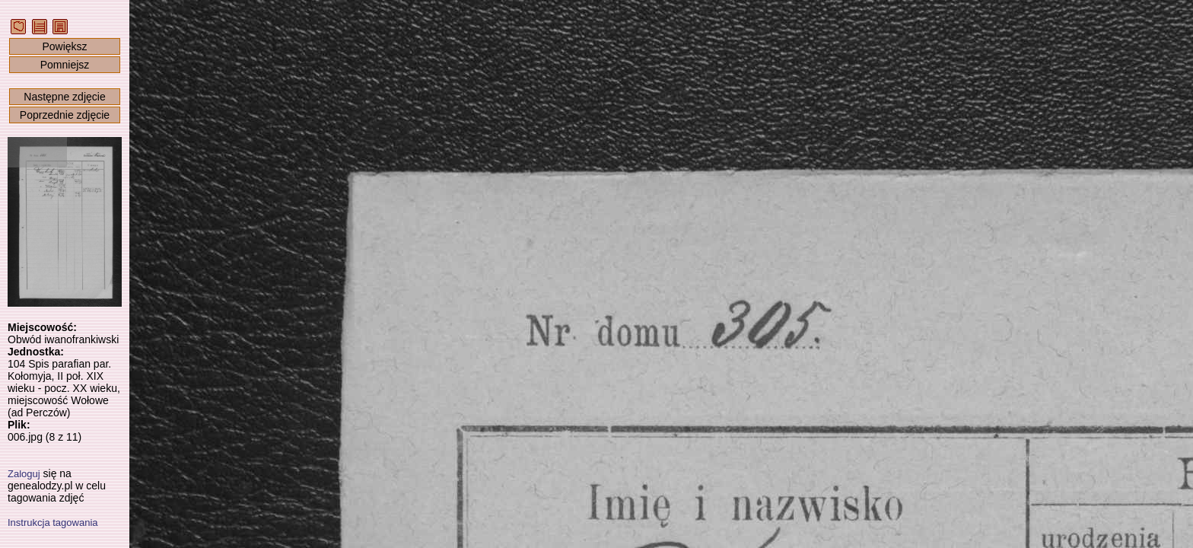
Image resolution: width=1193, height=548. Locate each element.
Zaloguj (24, 474)
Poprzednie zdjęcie (65, 115)
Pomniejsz (65, 65)
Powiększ (64, 46)
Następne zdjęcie (64, 97)
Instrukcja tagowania (53, 522)
